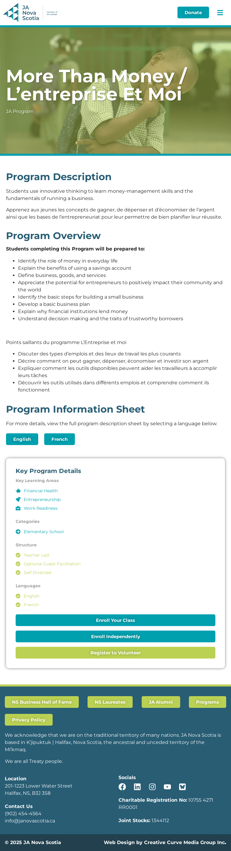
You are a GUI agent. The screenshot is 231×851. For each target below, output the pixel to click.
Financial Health (41, 490)
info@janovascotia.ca (30, 821)
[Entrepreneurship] (18, 499)
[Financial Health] (18, 490)
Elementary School (44, 531)
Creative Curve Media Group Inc (184, 842)
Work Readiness (40, 508)
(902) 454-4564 (23, 813)
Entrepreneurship (42, 499)
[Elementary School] (18, 531)
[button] (220, 12)
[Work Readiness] (18, 508)
